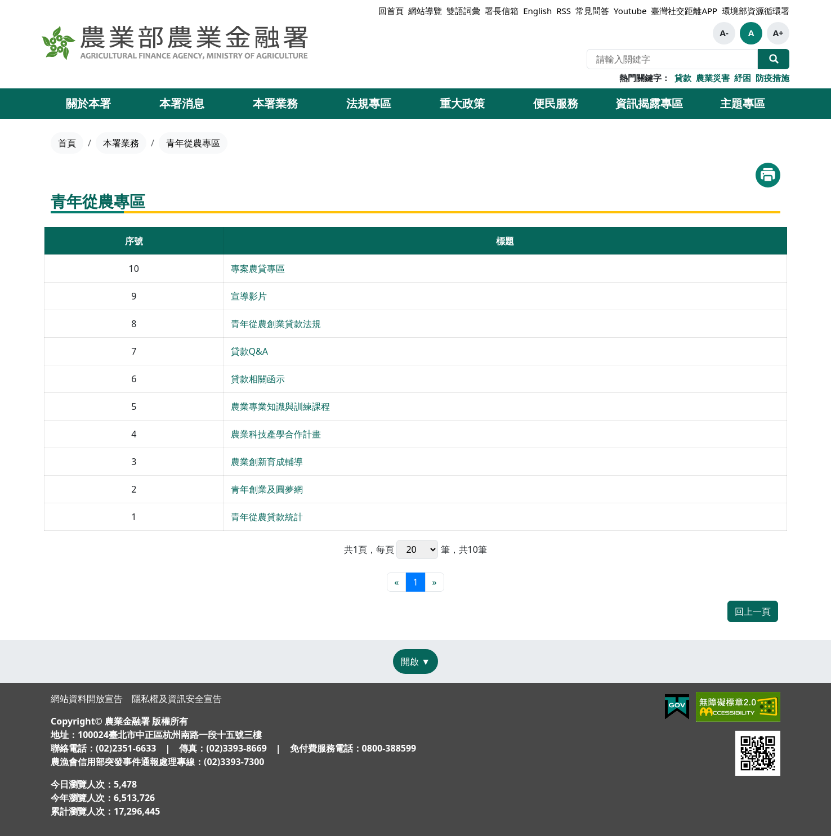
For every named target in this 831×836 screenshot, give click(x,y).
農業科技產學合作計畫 (276, 434)
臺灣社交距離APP (684, 10)
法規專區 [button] (368, 103)
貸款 (682, 77)
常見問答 (592, 10)
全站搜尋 (773, 59)
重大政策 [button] (462, 103)
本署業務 (121, 143)
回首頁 (391, 10)
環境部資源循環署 (755, 10)
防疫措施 (772, 77)
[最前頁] (396, 582)
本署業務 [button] (275, 103)
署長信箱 (502, 10)
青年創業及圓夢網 (267, 489)
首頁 (67, 143)
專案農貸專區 (258, 268)
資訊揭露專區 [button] (649, 103)
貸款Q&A (249, 351)
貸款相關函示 (258, 379)
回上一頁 (753, 611)
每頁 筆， (417, 549)
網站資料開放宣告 (87, 698)
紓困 (742, 77)
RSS (563, 10)
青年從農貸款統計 (267, 517)
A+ (778, 32)
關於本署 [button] (88, 103)
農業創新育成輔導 (267, 461)
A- (724, 32)
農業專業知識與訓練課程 (280, 406)
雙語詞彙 (463, 10)
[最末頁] (434, 582)
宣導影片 (249, 296)
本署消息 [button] (181, 103)
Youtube (630, 10)
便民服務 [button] (555, 103)
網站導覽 (425, 10)
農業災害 (713, 77)
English (537, 10)
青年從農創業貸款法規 (276, 324)
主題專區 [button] (742, 103)
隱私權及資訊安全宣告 (177, 698)
